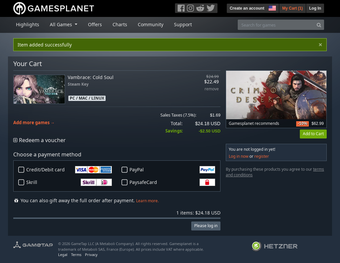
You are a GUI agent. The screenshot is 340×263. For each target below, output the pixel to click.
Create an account (247, 8)
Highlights (27, 24)
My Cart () (292, 8)
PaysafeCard (172, 182)
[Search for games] (276, 25)
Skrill (69, 182)
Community (150, 24)
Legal (62, 254)
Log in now (238, 156)
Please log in (205, 225)
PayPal (172, 169)
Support (183, 24)
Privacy (91, 254)
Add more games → (34, 123)
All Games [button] (61, 24)
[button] (271, 7)
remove (212, 89)
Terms (76, 254)
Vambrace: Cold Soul (91, 77)
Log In (315, 8)
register (261, 156)
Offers (95, 24)
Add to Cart (313, 133)
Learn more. (147, 200)
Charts (120, 24)
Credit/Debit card (69, 169)
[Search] (319, 25)
